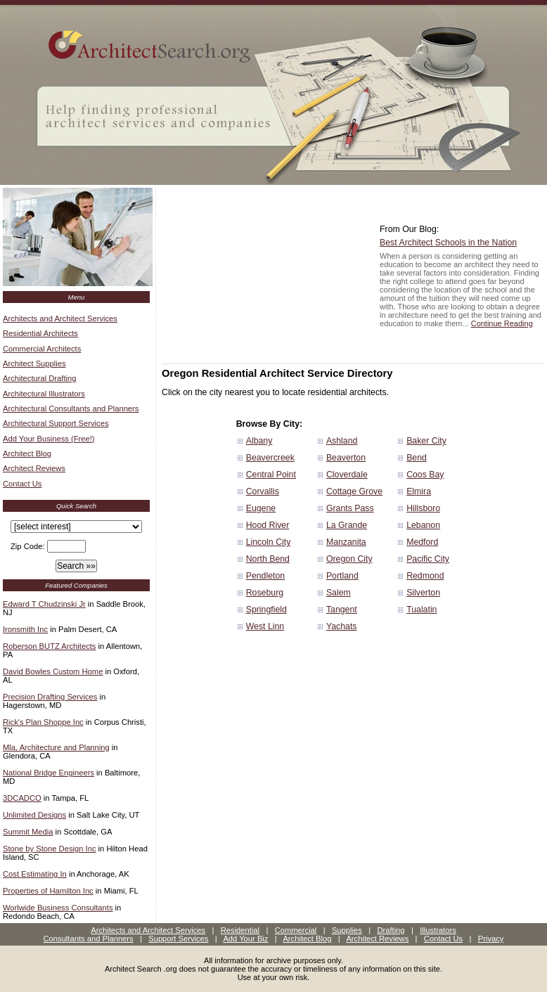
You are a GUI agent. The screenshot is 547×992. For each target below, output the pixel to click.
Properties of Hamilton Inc (48, 891)
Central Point (271, 474)
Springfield (266, 609)
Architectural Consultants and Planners (71, 408)
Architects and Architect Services (60, 318)
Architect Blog (27, 453)
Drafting (390, 930)
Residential (240, 930)
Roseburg (264, 593)
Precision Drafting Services (50, 697)
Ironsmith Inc (25, 629)
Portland (342, 576)
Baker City (426, 441)
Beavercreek (270, 458)
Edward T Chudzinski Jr (44, 604)
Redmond (425, 576)
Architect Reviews (34, 468)
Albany (259, 441)
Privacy (491, 938)
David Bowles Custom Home (53, 671)
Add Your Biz (245, 938)
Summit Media (28, 831)
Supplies (347, 930)
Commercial (296, 930)
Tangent (341, 609)
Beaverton (346, 458)
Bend (416, 458)
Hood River (268, 525)
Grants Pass (350, 508)
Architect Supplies (34, 363)
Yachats (341, 626)
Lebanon (423, 525)
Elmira (418, 491)
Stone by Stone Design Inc (49, 848)
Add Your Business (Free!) (49, 438)
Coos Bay (425, 474)
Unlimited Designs (34, 815)
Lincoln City (268, 542)
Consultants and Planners (89, 938)
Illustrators (438, 930)
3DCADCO (22, 798)
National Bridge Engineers (48, 772)
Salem (338, 593)
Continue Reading (502, 323)
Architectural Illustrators (44, 393)
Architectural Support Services (55, 423)
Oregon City (349, 559)
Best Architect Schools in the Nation (448, 242)
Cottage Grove (354, 491)
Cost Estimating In (35, 874)
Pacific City (427, 559)
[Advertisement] (267, 275)
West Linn (265, 626)
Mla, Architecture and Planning (56, 747)
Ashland (342, 441)
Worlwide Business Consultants (58, 907)
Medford (422, 542)
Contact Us (22, 483)
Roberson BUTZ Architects (49, 646)
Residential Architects (40, 333)
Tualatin (421, 609)
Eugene (261, 508)
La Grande (346, 525)
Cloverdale (347, 474)
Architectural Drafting (39, 378)
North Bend (268, 559)
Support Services (178, 938)
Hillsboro (423, 508)
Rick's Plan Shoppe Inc (43, 722)
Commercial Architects (42, 348)
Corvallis (262, 491)
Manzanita (346, 542)
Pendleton (265, 576)
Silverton (423, 593)
